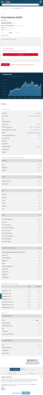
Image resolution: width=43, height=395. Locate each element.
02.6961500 (15, 369)
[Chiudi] (40, 376)
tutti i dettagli (5, 35)
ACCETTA (26, 393)
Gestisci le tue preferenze (16, 393)
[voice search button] (37, 5)
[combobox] (21, 5)
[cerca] (17, 5)
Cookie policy (3, 389)
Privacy (2, 388)
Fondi (10, 8)
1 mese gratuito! (20, 54)
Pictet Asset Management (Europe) (34, 132)
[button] (1, 296)
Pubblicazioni (32, 373)
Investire (6, 8)
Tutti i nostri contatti (11, 373)
